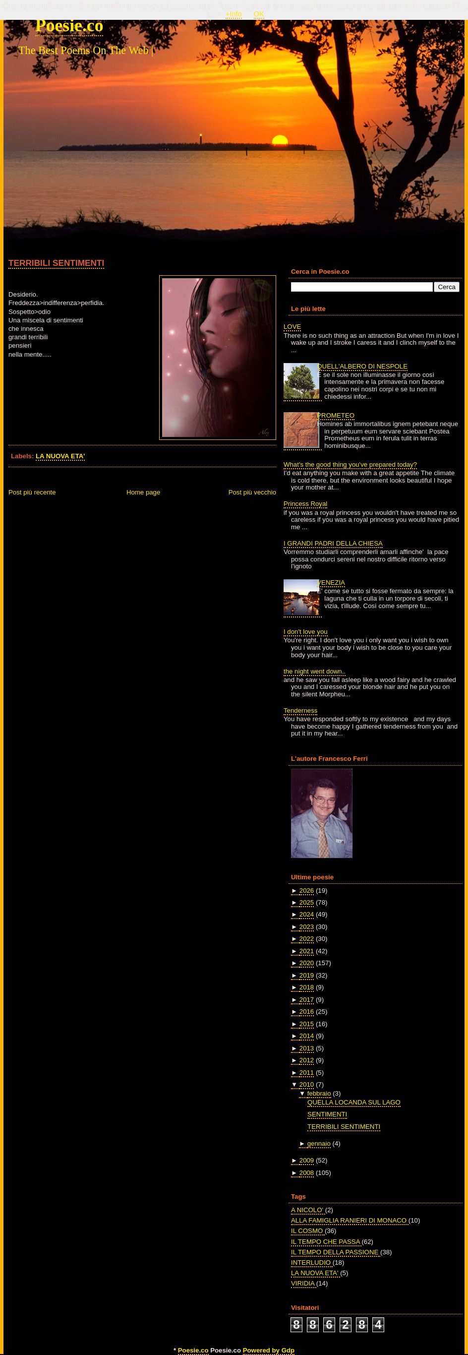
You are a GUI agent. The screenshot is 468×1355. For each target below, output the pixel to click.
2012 (306, 1060)
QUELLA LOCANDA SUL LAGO (354, 1102)
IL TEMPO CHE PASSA (326, 1241)
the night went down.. (315, 671)
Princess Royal (305, 503)
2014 (306, 1036)
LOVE (292, 326)
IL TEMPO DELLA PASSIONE (335, 1252)
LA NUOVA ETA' (60, 456)
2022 (306, 938)
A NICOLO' (308, 1210)
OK (259, 14)
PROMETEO (335, 415)
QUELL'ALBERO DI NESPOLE (362, 366)
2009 (306, 1160)
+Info (234, 14)
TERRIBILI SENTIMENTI (56, 263)
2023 (306, 926)
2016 (306, 1011)
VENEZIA (331, 582)
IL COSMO (308, 1230)
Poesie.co (69, 25)
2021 (306, 951)
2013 (306, 1048)
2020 (306, 963)
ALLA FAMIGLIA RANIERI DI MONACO (350, 1220)
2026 (306, 890)
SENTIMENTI (327, 1114)
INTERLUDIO (312, 1262)
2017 (306, 999)
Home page (143, 492)
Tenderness (300, 710)
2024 (306, 914)
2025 (306, 902)
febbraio (319, 1093)
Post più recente (32, 492)
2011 (306, 1072)
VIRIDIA (303, 1283)
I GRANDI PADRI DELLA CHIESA (333, 543)
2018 (306, 987)
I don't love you (306, 631)
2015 (306, 1024)
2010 (306, 1084)
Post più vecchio (252, 492)
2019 (306, 975)
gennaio (319, 1143)
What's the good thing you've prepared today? (350, 464)
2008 (306, 1172)
